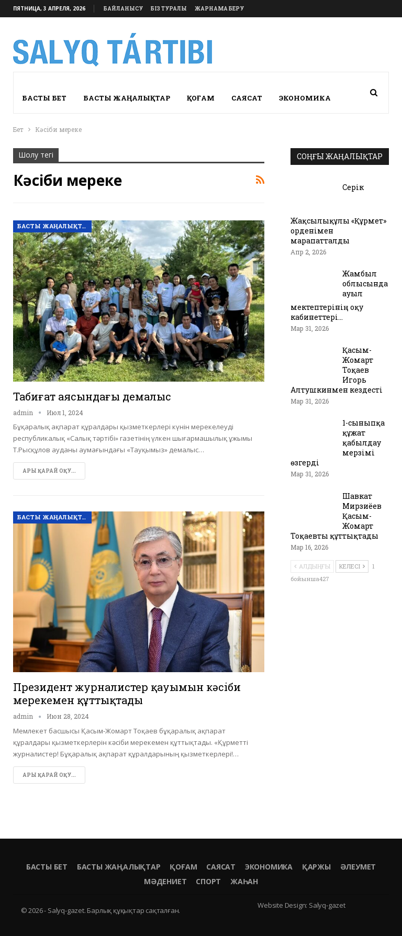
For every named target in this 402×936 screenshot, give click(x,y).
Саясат (246, 98)
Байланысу (123, 8)
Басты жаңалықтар (126, 98)
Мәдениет (165, 881)
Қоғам (201, 98)
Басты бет (44, 98)
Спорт (208, 881)
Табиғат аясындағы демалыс (92, 396)
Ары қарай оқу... (49, 470)
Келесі (352, 566)
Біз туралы (169, 8)
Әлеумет (358, 867)
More (290, 98)
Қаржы (316, 867)
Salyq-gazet (327, 905)
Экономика (269, 867)
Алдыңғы (312, 566)
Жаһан (244, 881)
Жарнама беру (219, 8)
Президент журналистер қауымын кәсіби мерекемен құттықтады (127, 693)
